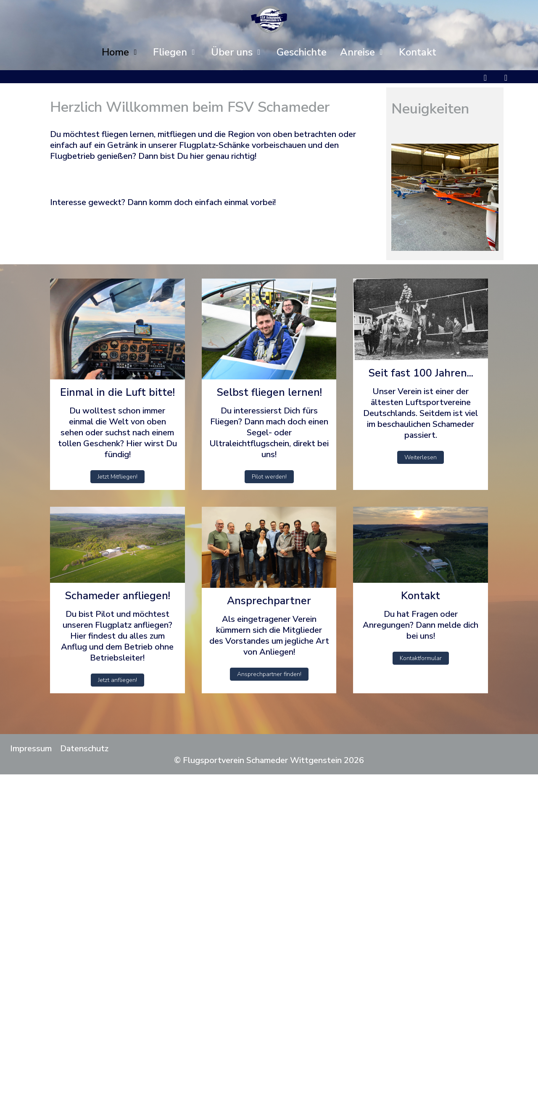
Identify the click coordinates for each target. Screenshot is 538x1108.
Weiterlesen (420, 457)
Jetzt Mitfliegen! (117, 477)
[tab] (426, 233)
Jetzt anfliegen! (117, 680)
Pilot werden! (269, 477)
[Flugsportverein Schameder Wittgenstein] (269, 19)
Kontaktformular (421, 658)
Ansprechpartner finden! (269, 674)
